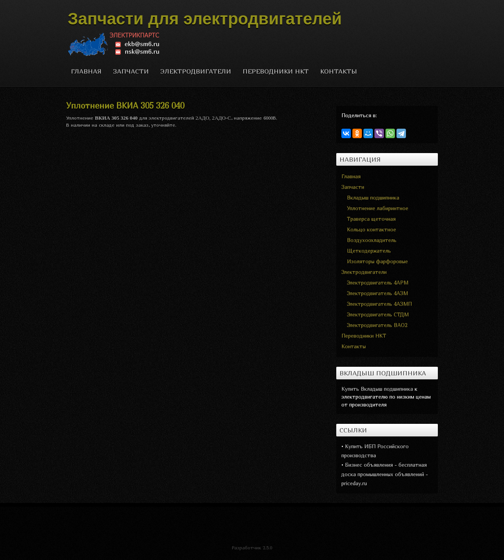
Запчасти (131, 71)
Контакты (338, 71)
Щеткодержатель (369, 251)
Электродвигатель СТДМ (378, 314)
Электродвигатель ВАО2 (377, 325)
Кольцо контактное (371, 229)
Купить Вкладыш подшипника (377, 389)
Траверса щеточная (371, 219)
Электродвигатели (195, 71)
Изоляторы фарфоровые (377, 261)
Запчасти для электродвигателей (205, 18)
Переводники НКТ (276, 71)
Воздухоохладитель (372, 240)
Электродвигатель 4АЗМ (377, 293)
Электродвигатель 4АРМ (377, 282)
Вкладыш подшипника (373, 197)
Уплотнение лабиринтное (377, 208)
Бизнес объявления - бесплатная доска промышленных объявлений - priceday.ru (384, 474)
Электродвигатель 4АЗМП (379, 304)
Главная (86, 71)
